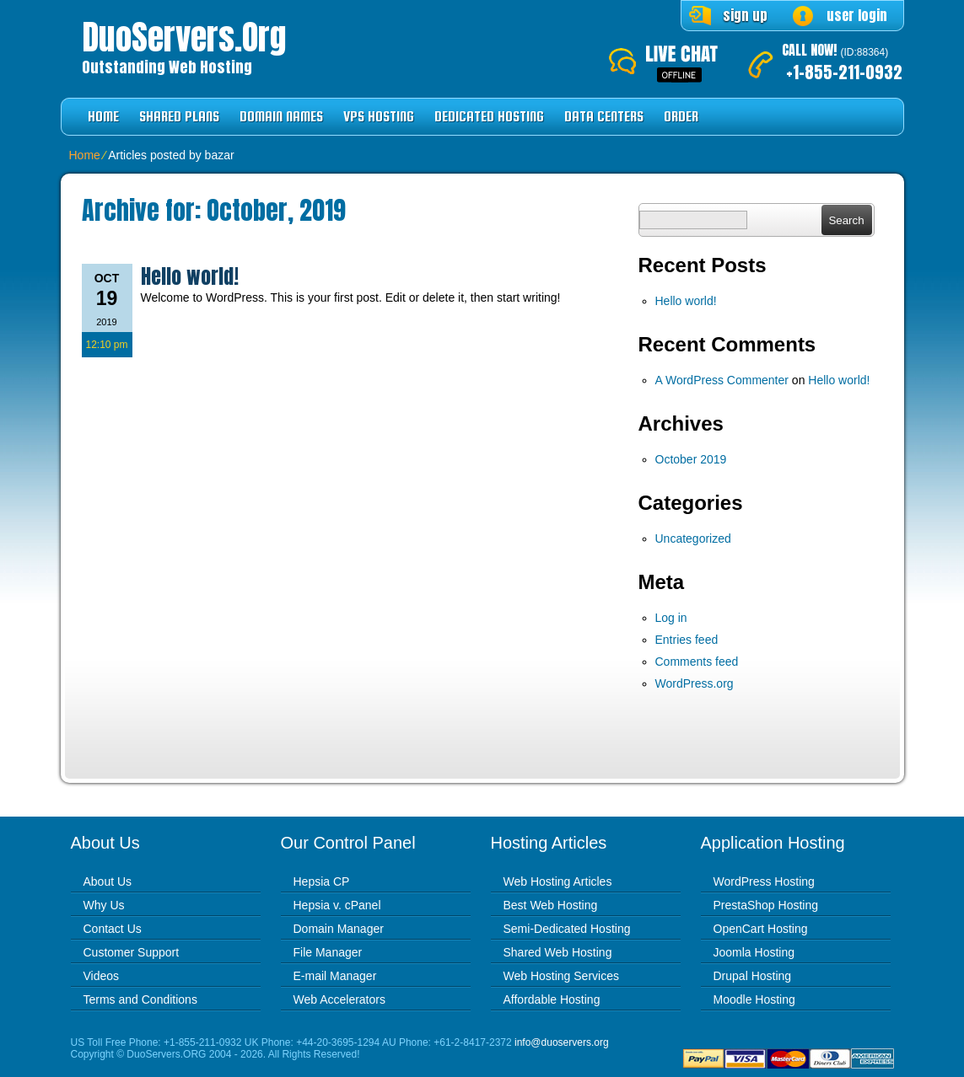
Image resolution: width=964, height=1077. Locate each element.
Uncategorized (693, 538)
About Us (107, 881)
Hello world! (190, 276)
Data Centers (604, 117)
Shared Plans (179, 117)
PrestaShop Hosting (766, 905)
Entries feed (687, 639)
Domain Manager (339, 928)
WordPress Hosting (764, 881)
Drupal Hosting (753, 976)
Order (681, 117)
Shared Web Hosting (558, 952)
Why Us (104, 905)
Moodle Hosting (754, 999)
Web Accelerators (339, 999)
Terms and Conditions (140, 999)
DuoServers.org (184, 37)
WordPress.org (694, 683)
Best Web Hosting (551, 905)
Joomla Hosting (754, 952)
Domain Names (281, 117)
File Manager (328, 952)
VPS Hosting (378, 117)
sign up (745, 15)
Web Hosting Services (561, 976)
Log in (671, 617)
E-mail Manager (335, 976)
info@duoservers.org (561, 1042)
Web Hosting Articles (558, 881)
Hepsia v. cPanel (337, 905)
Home (103, 117)
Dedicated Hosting (489, 117)
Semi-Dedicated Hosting (567, 928)
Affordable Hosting (552, 999)
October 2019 (691, 459)
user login (857, 15)
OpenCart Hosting (761, 928)
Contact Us (112, 928)
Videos (101, 976)
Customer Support (131, 952)
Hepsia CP (322, 881)
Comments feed (697, 661)
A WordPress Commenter (722, 380)
